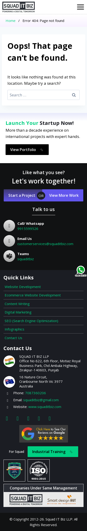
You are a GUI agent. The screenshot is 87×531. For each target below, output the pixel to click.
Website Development (23, 286)
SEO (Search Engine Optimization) (31, 320)
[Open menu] (80, 7)
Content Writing (17, 303)
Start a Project (21, 195)
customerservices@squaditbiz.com (45, 243)
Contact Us (13, 337)
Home (11, 20)
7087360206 (35, 392)
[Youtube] (38, 418)
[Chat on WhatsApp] (81, 271)
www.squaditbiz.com (44, 406)
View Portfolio (27, 150)
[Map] (49, 418)
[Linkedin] (28, 418)
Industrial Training (53, 452)
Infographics (14, 329)
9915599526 (27, 228)
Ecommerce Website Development (33, 295)
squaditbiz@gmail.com (41, 399)
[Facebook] (6, 418)
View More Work (64, 195)
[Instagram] (17, 418)
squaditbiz (25, 259)
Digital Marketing (18, 312)
